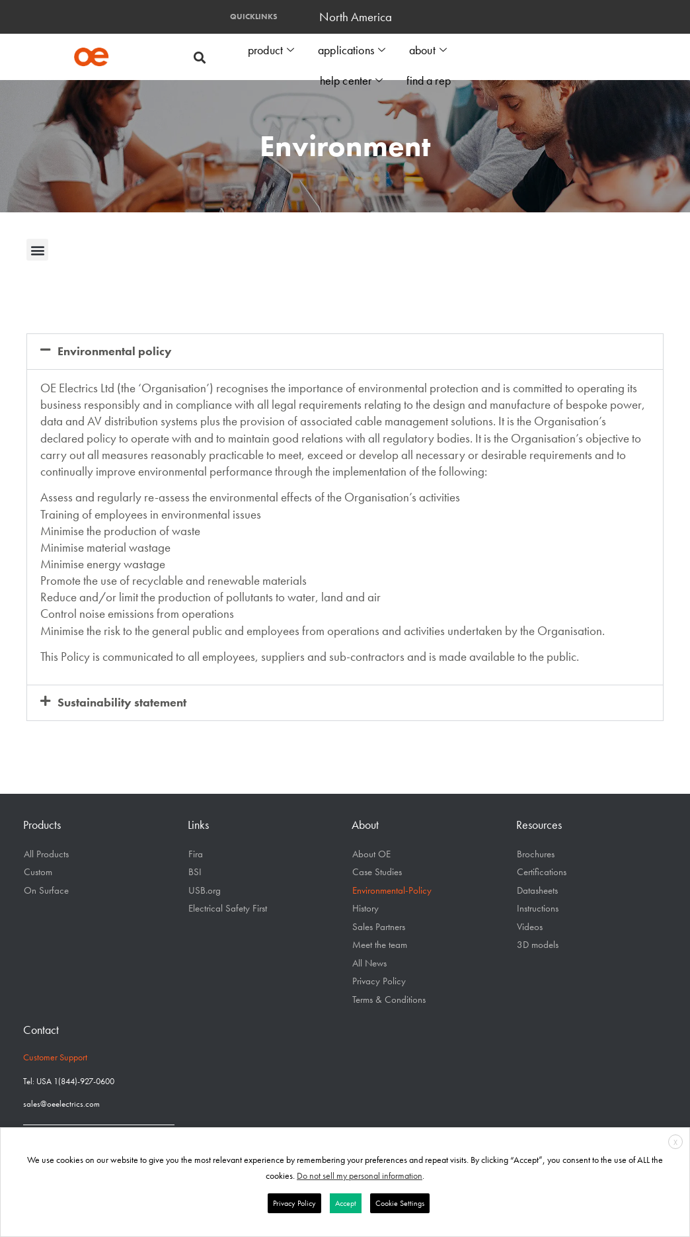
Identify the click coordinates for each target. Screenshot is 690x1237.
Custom (38, 871)
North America (359, 17)
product (273, 49)
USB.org (204, 890)
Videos (530, 926)
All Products (46, 854)
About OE (371, 854)
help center (353, 77)
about (428, 49)
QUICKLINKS (254, 16)
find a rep (429, 77)
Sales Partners (378, 926)
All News (369, 963)
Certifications (541, 871)
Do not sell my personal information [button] (359, 1175)
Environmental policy (115, 351)
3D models (537, 944)
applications (353, 49)
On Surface (46, 890)
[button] (199, 57)
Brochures (536, 854)
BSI (195, 871)
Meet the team (379, 944)
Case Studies (377, 871)
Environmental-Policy (392, 890)
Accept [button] (345, 1203)
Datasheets (537, 890)
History (365, 908)
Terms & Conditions (389, 999)
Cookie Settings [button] (399, 1203)
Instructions (537, 908)
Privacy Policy (379, 981)
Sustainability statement (122, 702)
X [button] (675, 1142)
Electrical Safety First (227, 908)
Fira (195, 854)
